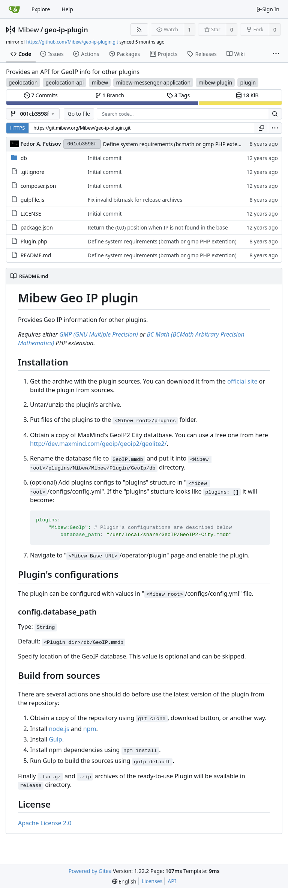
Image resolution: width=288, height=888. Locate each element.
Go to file (79, 113)
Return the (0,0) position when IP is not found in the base (158, 227)
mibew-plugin (215, 82)
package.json (37, 227)
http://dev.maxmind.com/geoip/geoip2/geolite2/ (98, 443)
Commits (41, 95)
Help (67, 9)
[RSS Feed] (139, 29)
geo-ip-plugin (66, 29)
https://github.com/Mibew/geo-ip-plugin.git (72, 42)
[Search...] (275, 113)
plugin (248, 82)
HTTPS (17, 127)
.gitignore (33, 171)
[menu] (275, 128)
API (172, 881)
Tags (178, 95)
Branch (109, 95)
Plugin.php (34, 241)
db (24, 158)
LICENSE (31, 213)
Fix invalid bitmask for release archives (135, 199)
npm (89, 729)
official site (242, 381)
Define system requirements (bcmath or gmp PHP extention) (177, 144)
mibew (100, 82)
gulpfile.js (33, 199)
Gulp (55, 739)
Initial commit (105, 158)
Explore (41, 9)
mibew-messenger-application (153, 82)
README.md (36, 255)
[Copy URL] (261, 128)
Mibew (28, 29)
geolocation (23, 82)
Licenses (152, 881)
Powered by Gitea (90, 870)
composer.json (38, 185)
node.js (59, 729)
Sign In (267, 9)
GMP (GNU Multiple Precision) (98, 334)
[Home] (14, 9)
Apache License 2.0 (44, 823)
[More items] (276, 54)
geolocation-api (64, 82)
